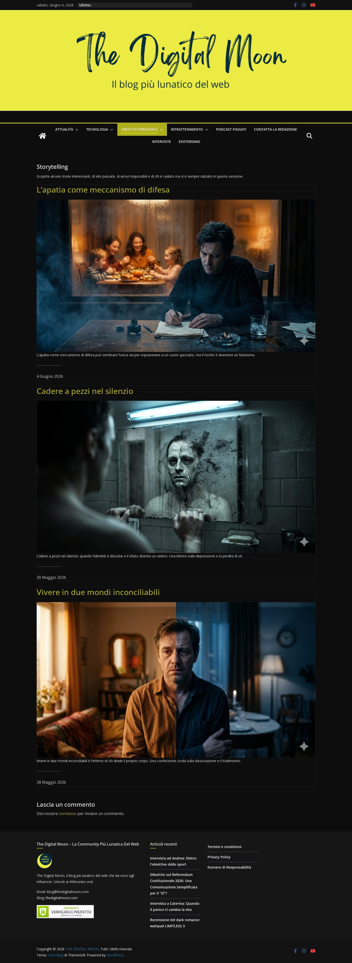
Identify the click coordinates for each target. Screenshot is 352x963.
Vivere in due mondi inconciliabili (98, 592)
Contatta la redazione (275, 129)
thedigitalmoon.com (61, 897)
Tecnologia (97, 129)
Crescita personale (139, 129)
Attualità (64, 129)
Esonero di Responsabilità (229, 867)
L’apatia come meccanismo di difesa (103, 189)
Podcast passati (231, 129)
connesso (68, 813)
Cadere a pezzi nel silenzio (85, 391)
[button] (75, 129)
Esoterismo (189, 141)
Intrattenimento (187, 129)
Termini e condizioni (225, 846)
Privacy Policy (219, 857)
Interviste (161, 141)
